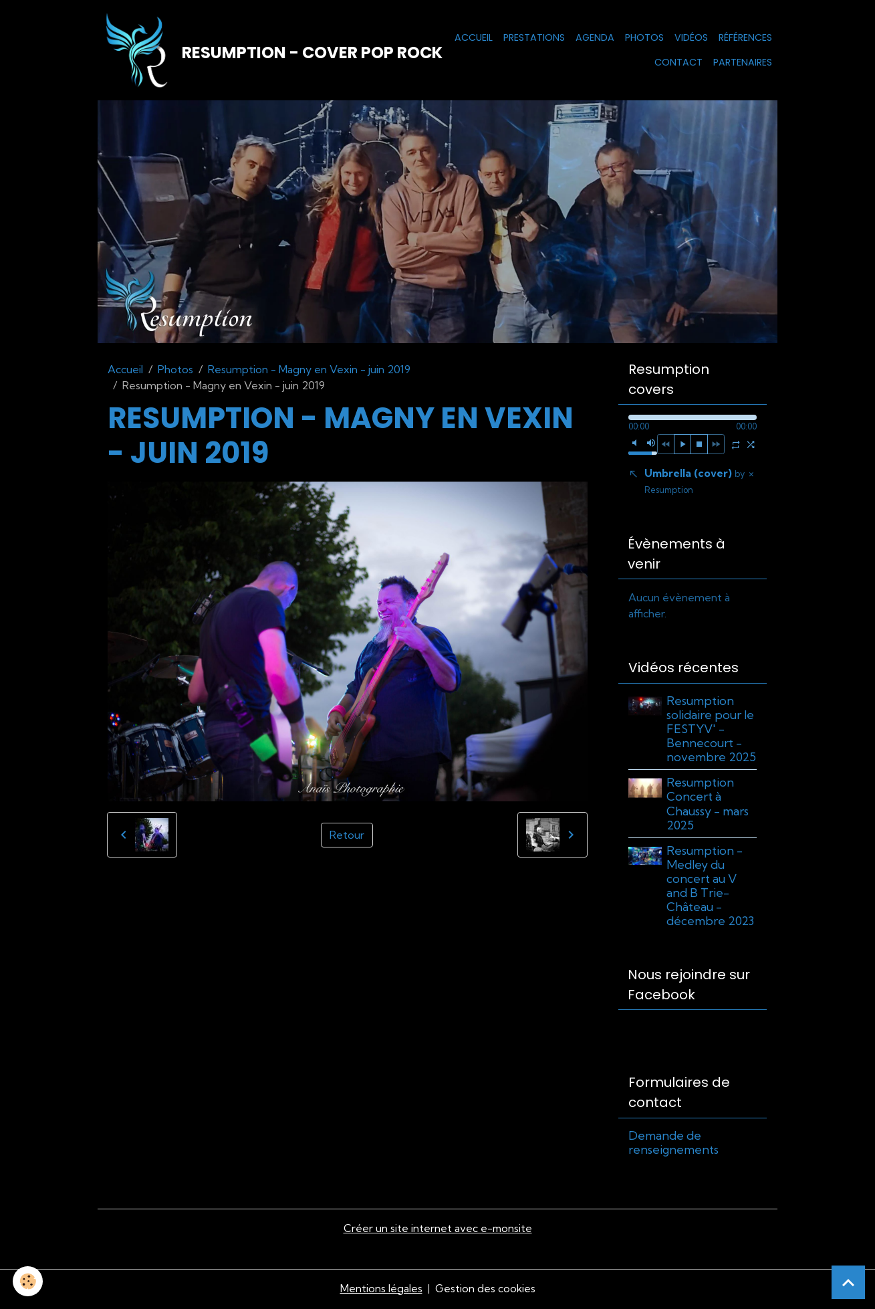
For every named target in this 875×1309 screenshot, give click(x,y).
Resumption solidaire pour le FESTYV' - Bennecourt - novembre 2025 (712, 731)
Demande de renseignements (673, 1145)
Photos (644, 37)
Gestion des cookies (485, 1290)
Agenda (595, 37)
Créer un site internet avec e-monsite (438, 1230)
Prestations (534, 37)
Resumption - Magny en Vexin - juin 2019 (309, 370)
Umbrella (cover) (694, 482)
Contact (678, 63)
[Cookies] (28, 1281)
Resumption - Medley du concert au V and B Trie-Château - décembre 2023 (711, 887)
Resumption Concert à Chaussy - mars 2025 (708, 806)
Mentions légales (381, 1290)
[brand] (242, 51)
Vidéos (691, 37)
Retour (347, 836)
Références (745, 37)
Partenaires (742, 63)
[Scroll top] (848, 1282)
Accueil (474, 37)
